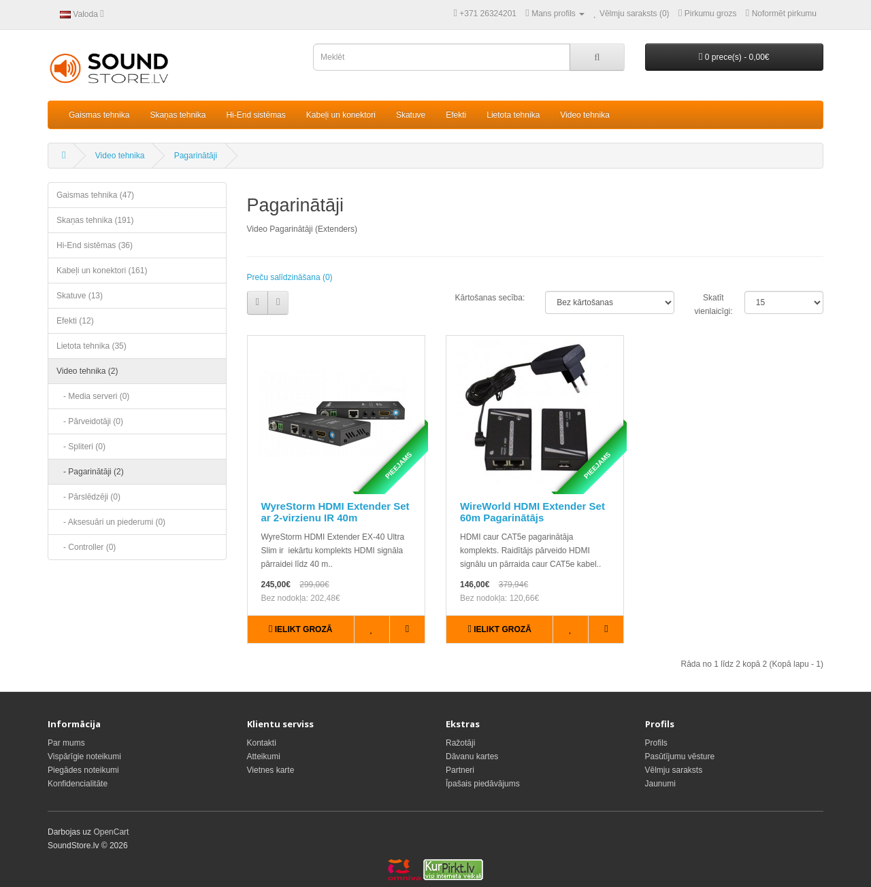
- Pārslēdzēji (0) (88, 497)
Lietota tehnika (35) (91, 346)
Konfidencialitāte (78, 783)
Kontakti (261, 743)
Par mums (66, 743)
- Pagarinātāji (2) (90, 471)
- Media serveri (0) (92, 396)
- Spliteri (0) (80, 446)
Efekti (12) (75, 321)
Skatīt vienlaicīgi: (709, 304)
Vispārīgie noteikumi (84, 756)
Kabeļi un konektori (341, 115)
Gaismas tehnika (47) (95, 195)
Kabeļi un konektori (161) (101, 270)
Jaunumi (660, 783)
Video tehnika (585, 115)
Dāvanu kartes (472, 756)
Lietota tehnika (513, 115)
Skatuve (410, 115)
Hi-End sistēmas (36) (94, 245)
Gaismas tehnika (99, 115)
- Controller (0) (86, 547)
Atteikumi (263, 756)
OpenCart (111, 832)
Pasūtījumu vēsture (680, 756)
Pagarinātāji (195, 155)
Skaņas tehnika (178, 115)
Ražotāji (460, 743)
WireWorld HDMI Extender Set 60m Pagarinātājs (532, 511)
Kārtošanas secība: (490, 297)
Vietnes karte (271, 770)
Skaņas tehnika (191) (94, 220)
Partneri (460, 770)
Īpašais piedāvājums (483, 783)
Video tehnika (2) (87, 371)
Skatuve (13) (79, 295)
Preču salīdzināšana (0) (290, 277)
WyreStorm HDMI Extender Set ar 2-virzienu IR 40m (335, 511)
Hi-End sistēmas (255, 115)
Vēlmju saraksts (674, 770)
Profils (656, 743)
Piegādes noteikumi (83, 770)
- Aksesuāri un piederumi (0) (110, 522)
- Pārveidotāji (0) (89, 421)
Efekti (456, 115)
